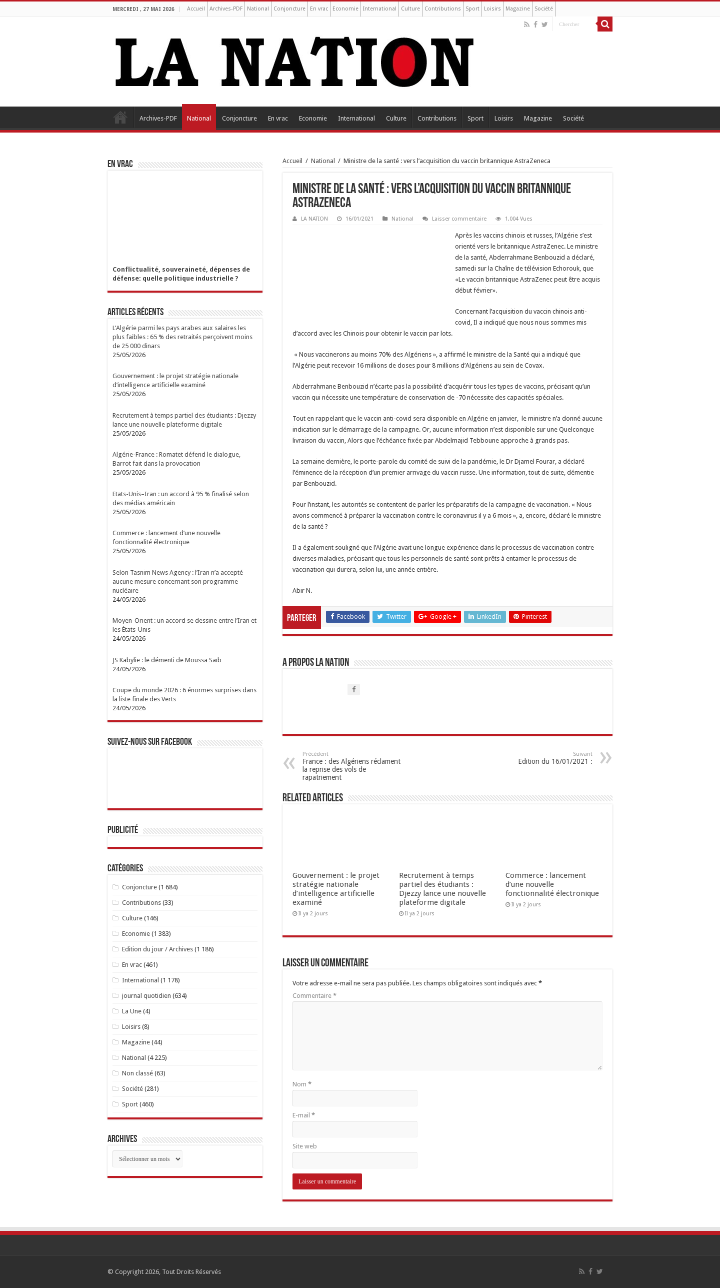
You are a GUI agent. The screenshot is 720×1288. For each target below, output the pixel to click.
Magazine (518, 9)
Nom (302, 1084)
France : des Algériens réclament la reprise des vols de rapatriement (353, 766)
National (258, 9)
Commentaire (314, 995)
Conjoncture (290, 9)
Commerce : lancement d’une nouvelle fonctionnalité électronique (552, 884)
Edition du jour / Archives (157, 949)
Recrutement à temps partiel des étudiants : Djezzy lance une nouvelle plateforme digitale (442, 889)
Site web (304, 1146)
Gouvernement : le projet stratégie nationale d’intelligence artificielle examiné (336, 889)
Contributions (442, 9)
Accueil (196, 9)
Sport (473, 9)
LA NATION (314, 219)
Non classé (137, 1073)
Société (543, 9)
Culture (410, 9)
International (379, 9)
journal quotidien (146, 995)
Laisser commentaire (459, 219)
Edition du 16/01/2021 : (541, 758)
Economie (345, 9)
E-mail (303, 1115)
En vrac (319, 9)
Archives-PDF (226, 9)
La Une (132, 1011)
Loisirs (492, 9)
